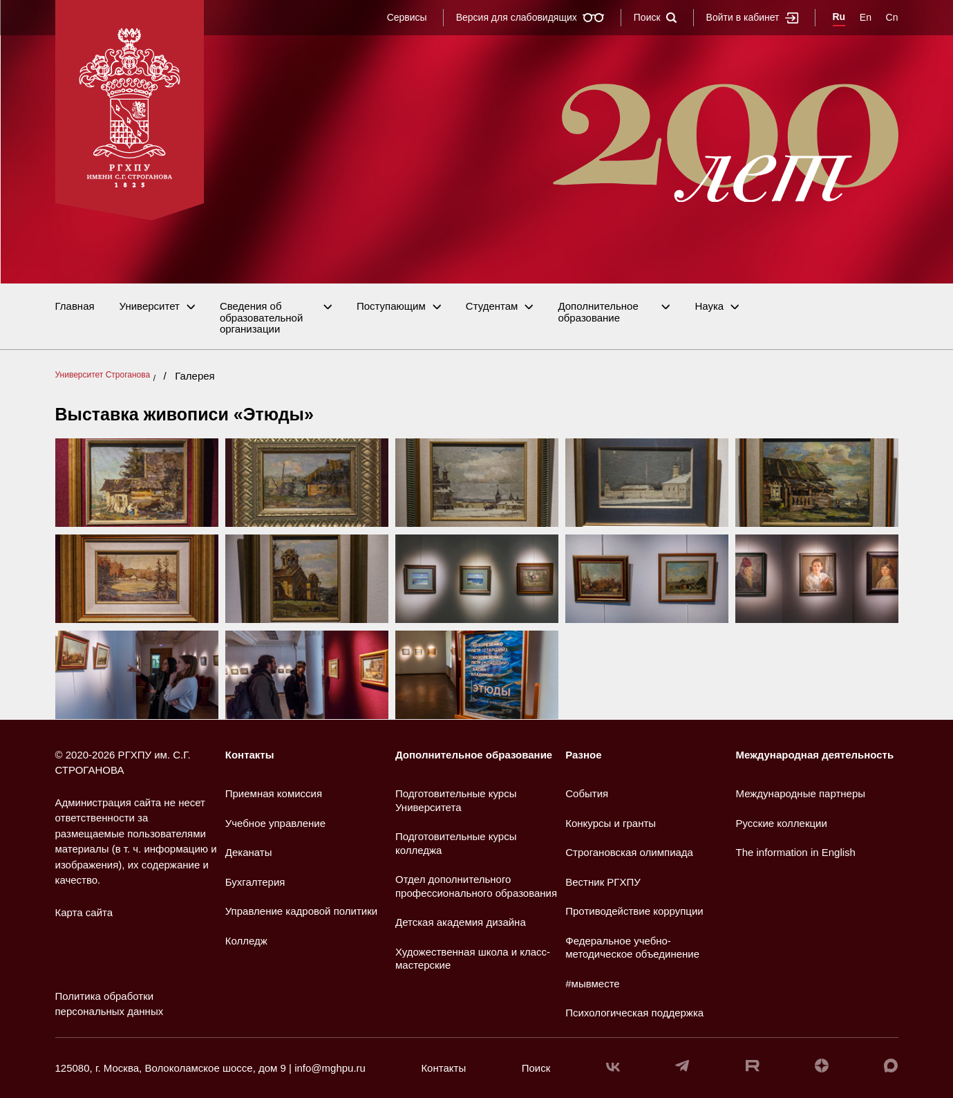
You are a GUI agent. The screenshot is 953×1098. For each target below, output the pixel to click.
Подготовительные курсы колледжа (455, 843)
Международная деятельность (815, 755)
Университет (150, 306)
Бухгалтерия (255, 882)
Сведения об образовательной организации (261, 318)
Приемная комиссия (273, 793)
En (865, 17)
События (586, 793)
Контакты (249, 755)
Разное (583, 755)
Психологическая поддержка (634, 1012)
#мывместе (592, 983)
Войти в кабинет (752, 18)
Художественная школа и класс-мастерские (472, 958)
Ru (839, 16)
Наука (709, 306)
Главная (75, 306)
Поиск (655, 17)
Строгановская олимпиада (629, 852)
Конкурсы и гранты (610, 823)
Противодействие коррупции (634, 911)
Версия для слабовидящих (530, 17)
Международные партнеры (801, 793)
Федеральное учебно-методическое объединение (632, 947)
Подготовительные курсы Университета (455, 800)
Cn (892, 17)
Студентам (492, 306)
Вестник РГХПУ (603, 882)
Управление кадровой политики (301, 911)
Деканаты (248, 852)
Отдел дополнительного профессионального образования (476, 886)
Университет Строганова (103, 375)
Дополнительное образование (598, 312)
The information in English (796, 852)
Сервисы (407, 17)
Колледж (246, 941)
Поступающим (391, 306)
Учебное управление (275, 823)
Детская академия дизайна (460, 922)
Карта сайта (84, 912)
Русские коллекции (781, 823)
